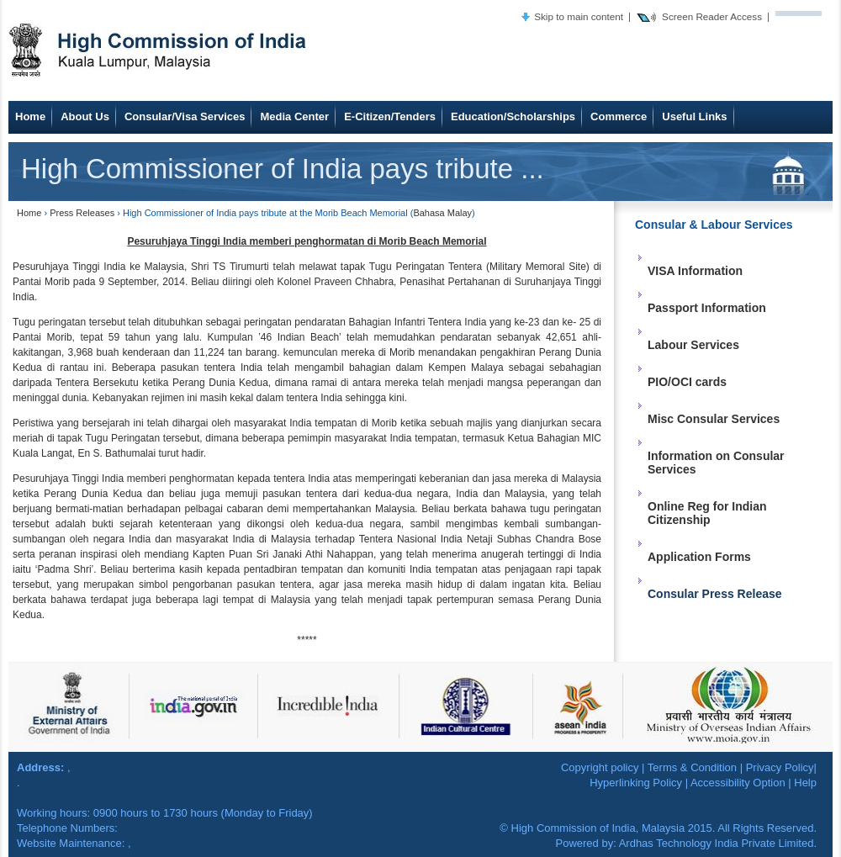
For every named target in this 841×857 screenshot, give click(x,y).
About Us (85, 116)
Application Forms (699, 556)
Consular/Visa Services (185, 116)
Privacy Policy (780, 767)
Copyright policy (600, 767)
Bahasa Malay (442, 213)
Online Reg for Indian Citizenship (707, 513)
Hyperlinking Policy (636, 782)
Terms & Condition (692, 767)
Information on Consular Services (716, 462)
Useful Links (694, 116)
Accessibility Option (737, 782)
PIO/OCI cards (687, 382)
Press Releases (82, 213)
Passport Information (707, 308)
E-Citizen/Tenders (390, 116)
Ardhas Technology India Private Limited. (718, 843)
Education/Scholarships (513, 116)
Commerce (618, 116)
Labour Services (693, 345)
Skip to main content (578, 16)
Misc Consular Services (714, 419)
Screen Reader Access (712, 16)
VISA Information (695, 271)
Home (30, 116)
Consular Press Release (715, 593)
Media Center (294, 116)
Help (805, 782)
